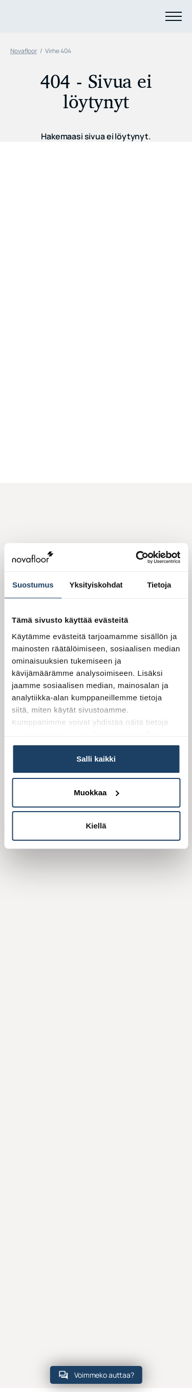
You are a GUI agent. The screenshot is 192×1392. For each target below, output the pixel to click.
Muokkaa (96, 792)
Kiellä (96, 825)
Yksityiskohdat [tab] (96, 584)
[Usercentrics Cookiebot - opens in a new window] (136, 557)
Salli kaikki (96, 758)
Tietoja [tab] (159, 584)
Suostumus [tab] (32, 584)
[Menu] (173, 16)
